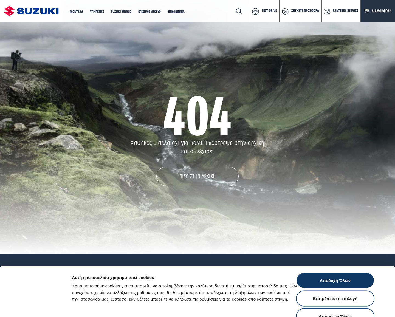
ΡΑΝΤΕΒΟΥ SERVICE (345, 11)
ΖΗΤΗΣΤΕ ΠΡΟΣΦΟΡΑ (305, 11)
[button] (76, 12)
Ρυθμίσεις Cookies (320, 306)
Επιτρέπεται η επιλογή (335, 263)
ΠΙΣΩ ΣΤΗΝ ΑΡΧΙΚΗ (197, 176)
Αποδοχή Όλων (335, 245)
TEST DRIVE (269, 11)
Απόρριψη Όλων (335, 281)
